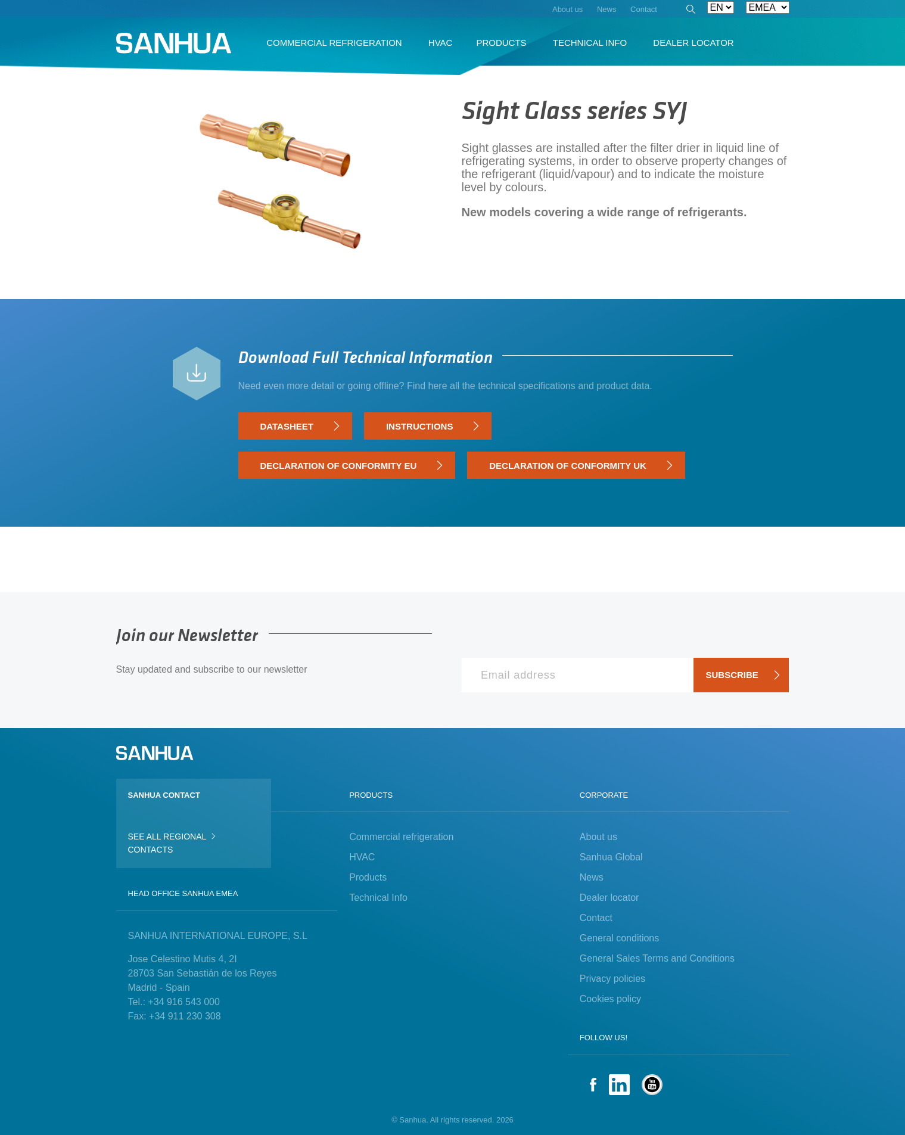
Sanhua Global (611, 857)
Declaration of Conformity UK (581, 466)
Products (368, 877)
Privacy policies (612, 979)
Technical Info (378, 898)
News (592, 877)
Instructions (433, 426)
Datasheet (300, 426)
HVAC (362, 857)
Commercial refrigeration (401, 837)
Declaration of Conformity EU (351, 466)
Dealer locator (609, 898)
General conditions (619, 938)
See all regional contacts (172, 842)
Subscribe (743, 675)
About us (598, 837)
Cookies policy (610, 999)
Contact (596, 918)
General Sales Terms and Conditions (657, 958)
